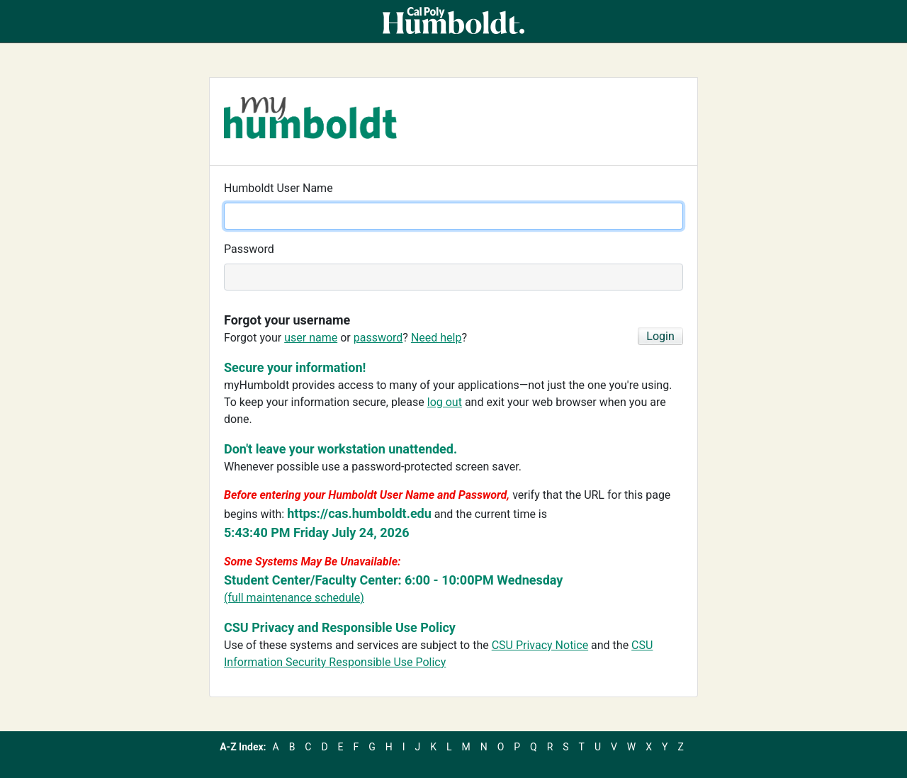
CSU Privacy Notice (540, 645)
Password (249, 249)
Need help (436, 337)
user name (310, 337)
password (378, 337)
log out (444, 402)
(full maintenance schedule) (294, 597)
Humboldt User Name (278, 188)
